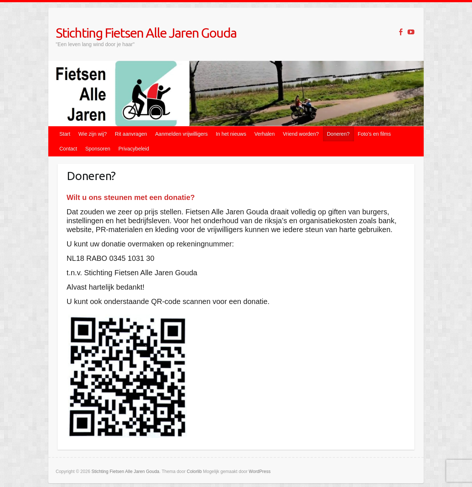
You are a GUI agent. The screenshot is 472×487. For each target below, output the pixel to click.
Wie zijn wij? (93, 134)
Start (64, 134)
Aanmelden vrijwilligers (181, 134)
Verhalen (264, 134)
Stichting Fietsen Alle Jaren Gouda (146, 32)
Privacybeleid (133, 149)
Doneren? (338, 134)
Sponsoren (97, 149)
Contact (68, 149)
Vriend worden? (301, 134)
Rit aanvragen (131, 134)
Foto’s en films (374, 134)
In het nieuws (231, 134)
